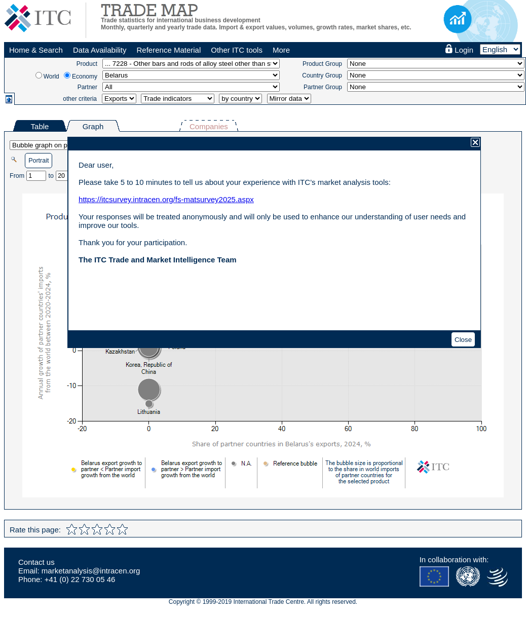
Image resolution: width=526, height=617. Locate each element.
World (51, 76)
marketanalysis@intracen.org (91, 570)
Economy (84, 76)
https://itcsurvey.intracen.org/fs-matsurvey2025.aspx (166, 199)
